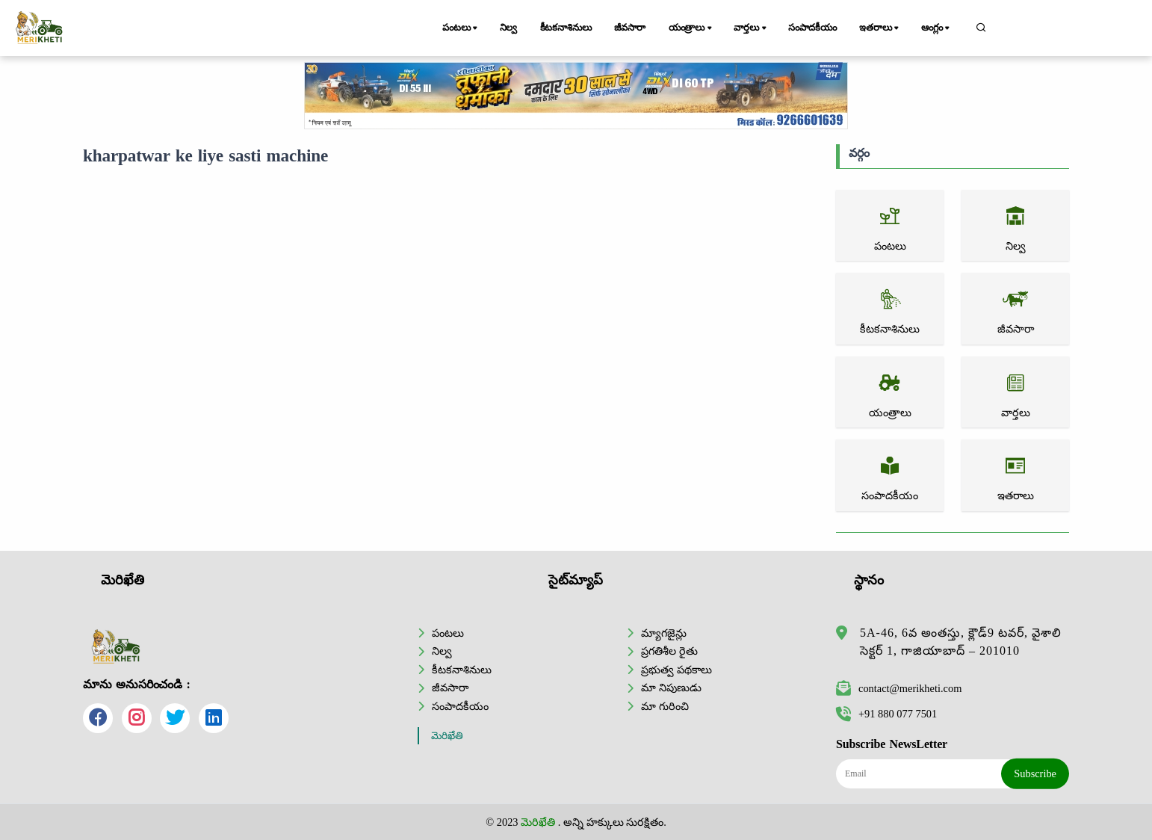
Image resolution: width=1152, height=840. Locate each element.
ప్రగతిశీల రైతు (669, 651)
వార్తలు (751, 28)
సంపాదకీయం (812, 27)
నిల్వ (509, 27)
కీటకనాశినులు (566, 27)
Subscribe (1035, 773)
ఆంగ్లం (936, 28)
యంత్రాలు (691, 28)
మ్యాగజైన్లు (664, 633)
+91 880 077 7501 (886, 714)
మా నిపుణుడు (671, 688)
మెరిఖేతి (447, 735)
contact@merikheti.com (898, 688)
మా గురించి (665, 706)
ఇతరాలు (880, 28)
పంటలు (461, 28)
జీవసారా (629, 27)
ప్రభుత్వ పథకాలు (676, 670)
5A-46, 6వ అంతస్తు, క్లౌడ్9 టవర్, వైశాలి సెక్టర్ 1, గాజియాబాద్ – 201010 (961, 641)
